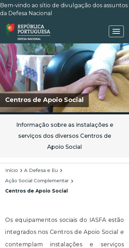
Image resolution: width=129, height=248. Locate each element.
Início (11, 170)
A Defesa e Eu (41, 170)
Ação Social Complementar (37, 180)
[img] (64, 77)
